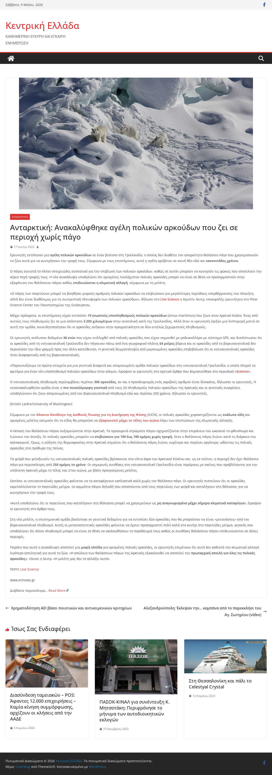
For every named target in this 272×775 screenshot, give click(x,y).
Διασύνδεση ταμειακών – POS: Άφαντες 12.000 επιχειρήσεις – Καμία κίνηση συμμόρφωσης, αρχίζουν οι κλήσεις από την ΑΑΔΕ (43, 707)
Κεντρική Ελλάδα (42, 25)
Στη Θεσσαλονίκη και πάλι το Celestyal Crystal (220, 684)
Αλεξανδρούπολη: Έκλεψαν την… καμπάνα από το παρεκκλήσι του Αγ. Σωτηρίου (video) (205, 611)
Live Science (29, 569)
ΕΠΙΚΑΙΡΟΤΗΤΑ (20, 216)
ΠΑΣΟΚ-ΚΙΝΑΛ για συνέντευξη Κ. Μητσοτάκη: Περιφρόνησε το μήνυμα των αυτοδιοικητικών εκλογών (134, 711)
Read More (57, 590)
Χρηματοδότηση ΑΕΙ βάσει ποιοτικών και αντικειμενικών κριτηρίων (68, 608)
